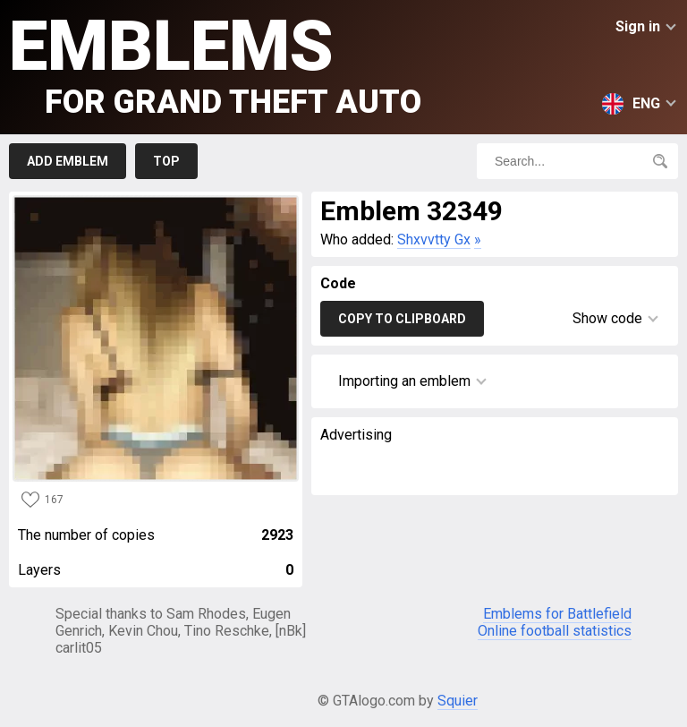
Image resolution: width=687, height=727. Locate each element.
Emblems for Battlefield (557, 613)
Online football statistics (555, 630)
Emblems (215, 63)
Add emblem (67, 161)
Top (166, 161)
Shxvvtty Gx (434, 239)
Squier (457, 700)
